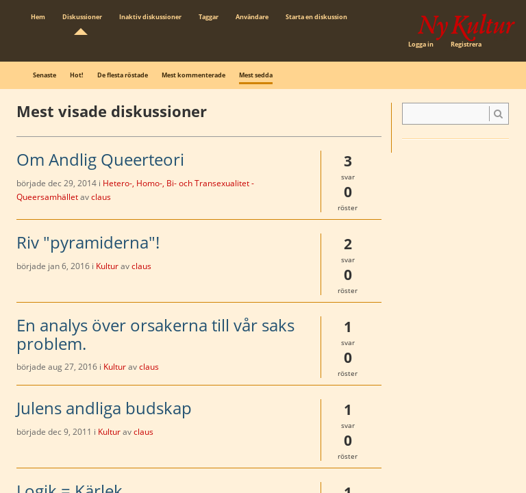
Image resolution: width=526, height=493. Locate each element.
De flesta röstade (122, 75)
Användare (252, 16)
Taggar (208, 16)
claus (101, 196)
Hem (38, 16)
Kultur (107, 265)
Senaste (44, 75)
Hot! (77, 75)
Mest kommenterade (193, 75)
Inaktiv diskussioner (150, 16)
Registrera (466, 44)
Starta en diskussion (316, 16)
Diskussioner (82, 16)
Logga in (421, 44)
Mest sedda (256, 75)
